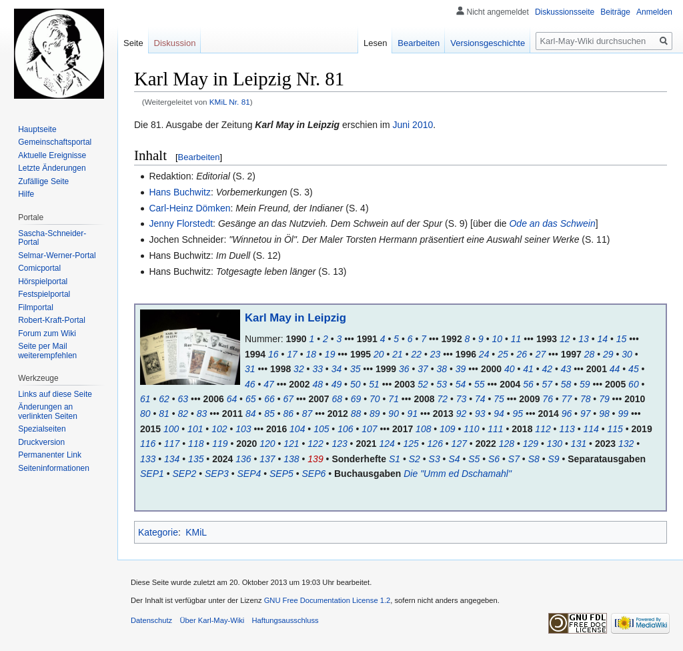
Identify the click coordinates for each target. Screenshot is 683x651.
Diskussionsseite (564, 12)
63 (183, 399)
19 (330, 354)
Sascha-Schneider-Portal (52, 238)
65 (250, 399)
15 (621, 339)
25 (503, 354)
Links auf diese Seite (55, 394)
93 (480, 413)
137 (267, 459)
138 (291, 459)
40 (509, 369)
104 (297, 429)
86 (288, 413)
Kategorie (158, 532)
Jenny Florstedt (181, 223)
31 (250, 369)
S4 (454, 459)
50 (355, 384)
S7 (514, 459)
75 (499, 399)
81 (164, 413)
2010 (422, 124)
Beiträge (615, 12)
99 (623, 413)
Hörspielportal (42, 281)
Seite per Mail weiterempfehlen (47, 351)
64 (232, 399)
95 (518, 413)
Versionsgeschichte (487, 43)
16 (273, 354)
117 (171, 443)
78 (585, 399)
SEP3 (217, 473)
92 (461, 413)
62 (164, 399)
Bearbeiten (199, 157)
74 (480, 399)
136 (243, 459)
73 (461, 399)
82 (183, 413)
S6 (494, 459)
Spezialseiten (41, 429)
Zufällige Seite (43, 181)
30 (627, 354)
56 (528, 384)
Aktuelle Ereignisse (52, 155)
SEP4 (249, 473)
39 (461, 369)
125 (411, 443)
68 (337, 399)
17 (292, 354)
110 (471, 429)
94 (499, 413)
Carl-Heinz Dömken (189, 208)
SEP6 (314, 473)
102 (219, 429)
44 (615, 369)
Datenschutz (151, 620)
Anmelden (654, 12)
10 (497, 339)
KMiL (196, 532)
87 (307, 413)
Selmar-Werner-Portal (56, 255)
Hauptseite (37, 129)
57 (547, 384)
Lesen (375, 43)
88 (356, 413)
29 (608, 354)
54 (461, 384)
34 (336, 369)
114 (590, 429)
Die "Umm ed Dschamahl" (458, 473)
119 (219, 443)
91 (413, 413)
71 (393, 399)
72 (442, 399)
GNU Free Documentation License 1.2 (327, 600)
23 (435, 354)
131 (578, 443)
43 (566, 369)
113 (566, 429)
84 (250, 413)
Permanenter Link (49, 455)
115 (614, 429)
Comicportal (39, 268)
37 (423, 369)
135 (195, 459)
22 (416, 354)
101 (195, 429)
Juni (401, 124)
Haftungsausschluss (285, 620)
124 (386, 443)
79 (604, 399)
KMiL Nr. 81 (229, 101)
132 (626, 443)
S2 (414, 459)
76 (547, 399)
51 (374, 384)
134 (171, 459)
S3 (434, 459)
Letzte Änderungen (51, 168)
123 (339, 443)
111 (495, 429)
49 (336, 384)
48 (317, 384)
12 (565, 339)
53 (442, 384)
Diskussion (175, 43)
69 (356, 399)
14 (602, 339)
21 (397, 354)
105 (321, 429)
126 (435, 443)
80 (145, 413)
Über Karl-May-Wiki (211, 620)
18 (311, 354)
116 (147, 443)
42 (547, 369)
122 (315, 443)
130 (554, 443)
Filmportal (35, 307)
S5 (474, 459)
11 (516, 339)
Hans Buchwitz (180, 192)
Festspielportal (44, 294)
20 (379, 354)
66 (269, 399)
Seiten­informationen (53, 468)
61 (145, 399)
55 (479, 384)
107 (369, 429)
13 (583, 339)
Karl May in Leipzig (295, 317)
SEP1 (152, 473)
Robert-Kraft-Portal (51, 320)
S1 (394, 459)
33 (317, 369)
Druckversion (41, 442)
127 (459, 443)
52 (423, 384)
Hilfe (26, 194)
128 (506, 443)
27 (541, 354)
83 (202, 413)
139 (315, 459)
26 (521, 354)
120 (267, 443)
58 (566, 384)
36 (404, 369)
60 (633, 384)
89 (375, 413)
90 (393, 413)
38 (442, 369)
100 (171, 429)
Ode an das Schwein (552, 223)
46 (250, 384)
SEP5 (281, 473)
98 (604, 413)
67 (288, 399)
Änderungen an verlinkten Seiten (47, 411)
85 (269, 413)
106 (345, 429)
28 (589, 354)
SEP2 (185, 473)
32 (298, 369)
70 (375, 399)
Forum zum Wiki (47, 333)
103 (243, 429)
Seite (133, 43)
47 (268, 384)
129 (530, 443)
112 (542, 429)
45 (633, 369)
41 (528, 369)
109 (447, 429)
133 (147, 459)
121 (291, 443)
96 (567, 413)
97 (585, 413)
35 (355, 369)
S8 (534, 459)
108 (423, 429)
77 (567, 399)
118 (195, 443)
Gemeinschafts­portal (54, 142)
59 (585, 384)
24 (484, 354)
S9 (553, 459)
